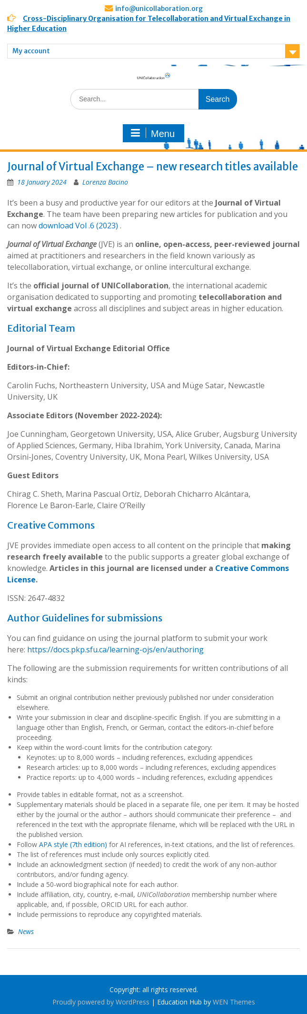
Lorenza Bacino (105, 182)
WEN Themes (234, 1001)
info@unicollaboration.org (159, 8)
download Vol (63, 225)
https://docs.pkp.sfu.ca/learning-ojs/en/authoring (115, 649)
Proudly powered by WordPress (100, 1001)
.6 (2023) (103, 225)
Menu (152, 133)
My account (31, 51)
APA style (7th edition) (73, 844)
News (26, 931)
